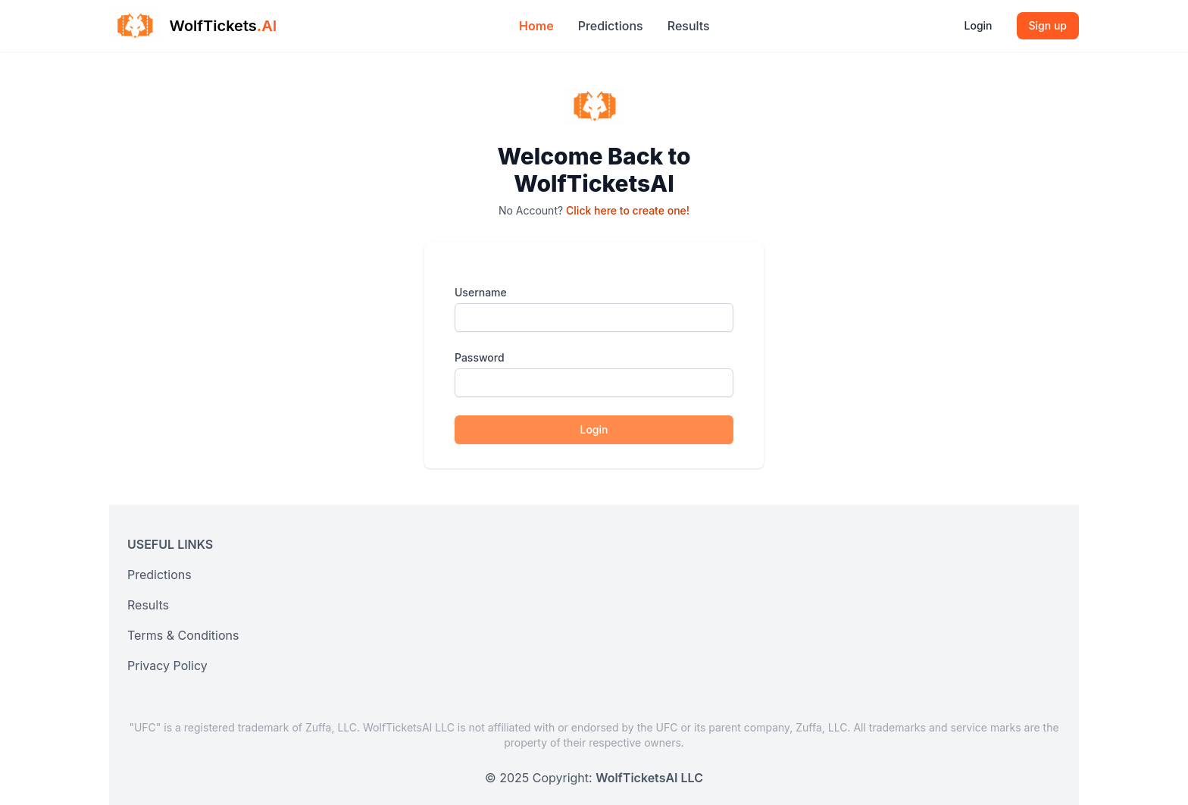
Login (978, 25)
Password (480, 357)
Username (481, 292)
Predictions (610, 25)
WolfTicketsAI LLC (649, 777)
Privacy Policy (167, 665)
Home (536, 25)
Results (688, 25)
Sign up (1048, 25)
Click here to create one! (627, 210)
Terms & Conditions (183, 635)
